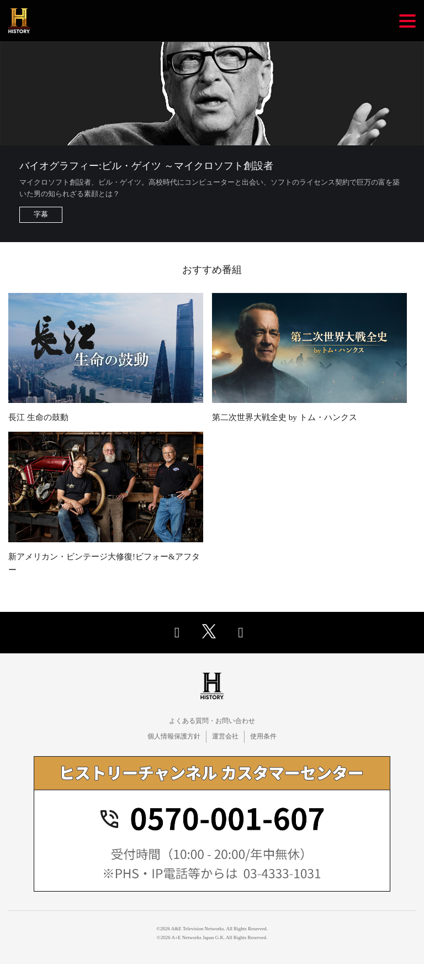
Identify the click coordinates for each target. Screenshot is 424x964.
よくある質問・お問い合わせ (212, 721)
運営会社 (225, 736)
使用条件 (263, 736)
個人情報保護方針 (173, 736)
